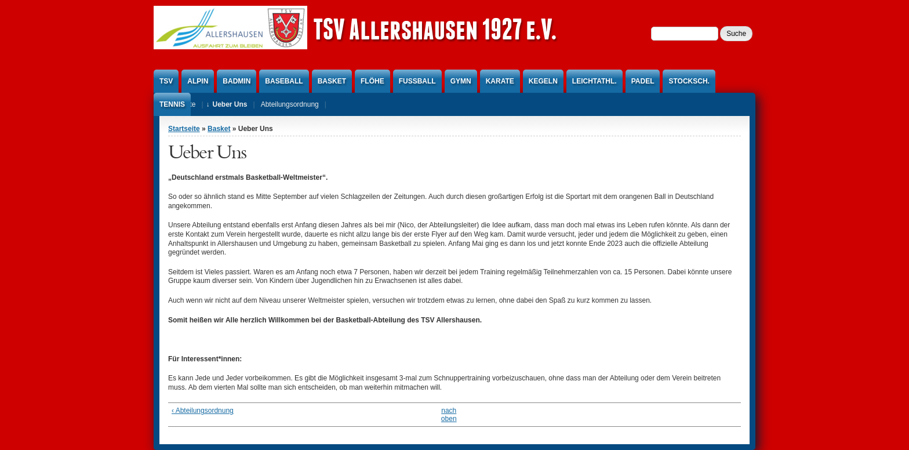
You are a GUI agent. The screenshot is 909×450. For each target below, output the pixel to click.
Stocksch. (688, 81)
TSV (166, 81)
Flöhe (372, 81)
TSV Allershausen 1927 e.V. (435, 28)
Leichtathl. (594, 81)
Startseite (184, 129)
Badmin (236, 81)
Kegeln (543, 81)
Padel (643, 81)
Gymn (460, 81)
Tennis (172, 104)
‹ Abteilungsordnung (203, 411)
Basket (332, 81)
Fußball (417, 81)
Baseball (284, 81)
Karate (500, 81)
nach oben (449, 415)
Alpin (197, 81)
